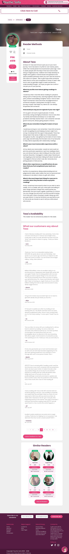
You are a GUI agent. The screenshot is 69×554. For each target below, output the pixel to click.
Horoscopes (10, 533)
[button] (34, 11)
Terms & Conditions (41, 531)
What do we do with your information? (41, 533)
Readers (9, 530)
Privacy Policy (39, 526)
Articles (49, 6)
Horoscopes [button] (36, 6)
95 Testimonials (13, 73)
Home (10, 20)
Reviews (43, 6)
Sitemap (28, 553)
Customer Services (57, 6)
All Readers (19, 20)
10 (52, 430)
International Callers (20, 553)
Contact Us (24, 526)
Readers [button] (9, 6)
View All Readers (42, 502)
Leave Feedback (13, 78)
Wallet (14, 6)
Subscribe (56, 516)
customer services (57, 535)
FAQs (22, 528)
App (19, 6)
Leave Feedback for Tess (33, 436)
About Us (9, 528)
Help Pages (24, 530)
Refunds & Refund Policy (40, 529)
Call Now (12, 66)
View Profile (34, 469)
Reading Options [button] (25, 6)
